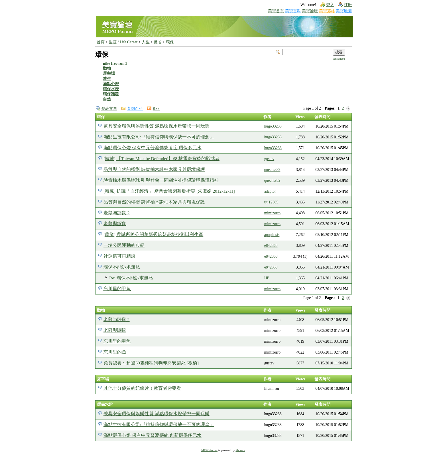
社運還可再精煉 (119, 256)
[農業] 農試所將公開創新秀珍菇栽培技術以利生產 (153, 234)
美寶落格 (327, 11)
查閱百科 (135, 108)
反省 (158, 42)
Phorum (240, 450)
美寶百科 (293, 11)
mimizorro (272, 213)
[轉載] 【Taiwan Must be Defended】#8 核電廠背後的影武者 (161, 158)
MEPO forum (209, 450)
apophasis (272, 235)
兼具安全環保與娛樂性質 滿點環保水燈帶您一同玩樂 (156, 126)
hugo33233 (273, 126)
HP (266, 278)
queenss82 (272, 170)
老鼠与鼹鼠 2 (116, 212)
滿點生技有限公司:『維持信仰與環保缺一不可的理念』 (158, 136)
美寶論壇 (310, 11)
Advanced (339, 58)
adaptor (270, 191)
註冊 (348, 5)
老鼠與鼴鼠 (114, 223)
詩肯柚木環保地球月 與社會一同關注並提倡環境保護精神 (161, 180)
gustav (269, 159)
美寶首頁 (276, 11)
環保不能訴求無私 (121, 267)
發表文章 (109, 108)
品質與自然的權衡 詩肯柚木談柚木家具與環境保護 (154, 169)
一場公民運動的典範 (124, 245)
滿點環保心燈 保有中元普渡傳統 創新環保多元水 (152, 147)
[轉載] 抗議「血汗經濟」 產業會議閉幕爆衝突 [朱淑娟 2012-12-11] (169, 191)
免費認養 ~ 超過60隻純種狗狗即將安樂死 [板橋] (151, 362)
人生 (146, 42)
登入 (330, 5)
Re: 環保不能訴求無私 (131, 277)
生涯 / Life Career (123, 42)
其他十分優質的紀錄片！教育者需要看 (142, 388)
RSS (156, 108)
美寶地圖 (344, 11)
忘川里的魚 (114, 352)
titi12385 (271, 202)
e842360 (271, 245)
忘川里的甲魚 (117, 288)
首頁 (101, 42)
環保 (170, 42)
